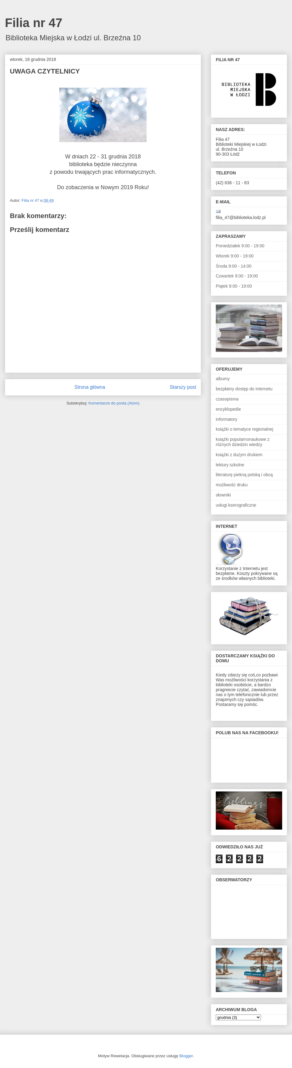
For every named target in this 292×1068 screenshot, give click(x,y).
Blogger (186, 1056)
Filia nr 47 (33, 23)
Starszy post (183, 387)
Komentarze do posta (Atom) (114, 403)
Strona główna (89, 387)
